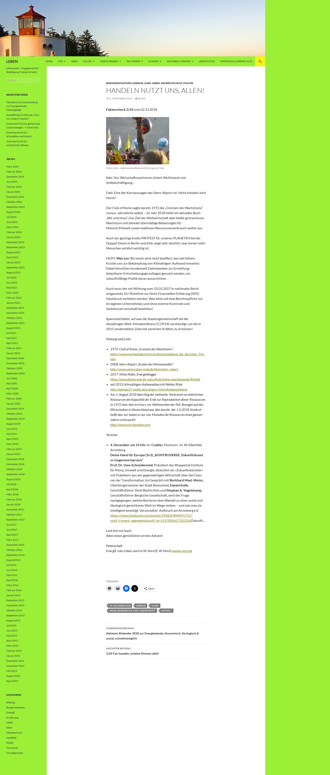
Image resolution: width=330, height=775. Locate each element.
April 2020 (12, 388)
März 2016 (12, 585)
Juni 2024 (11, 222)
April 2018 (12, 489)
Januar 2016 (13, 595)
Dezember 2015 (15, 600)
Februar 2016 (14, 590)
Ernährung (12, 717)
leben (156, 83)
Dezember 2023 (15, 242)
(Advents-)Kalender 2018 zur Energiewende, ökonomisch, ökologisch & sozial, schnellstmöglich (156, 633)
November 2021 (15, 312)
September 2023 (15, 247)
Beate (141, 98)
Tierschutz (12, 747)
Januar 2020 (13, 403)
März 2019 (12, 443)
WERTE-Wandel (109, 61)
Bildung (10, 702)
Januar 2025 (13, 191)
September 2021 (15, 322)
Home (49, 61)
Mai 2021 (11, 338)
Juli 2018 (11, 484)
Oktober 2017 (14, 514)
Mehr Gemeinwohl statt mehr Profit (133, 610)
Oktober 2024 (14, 201)
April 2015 (12, 640)
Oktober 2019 (14, 413)
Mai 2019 (11, 433)
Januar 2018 (13, 504)
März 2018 (12, 494)
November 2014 (15, 665)
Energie (141, 605)
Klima (155, 605)
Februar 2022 (14, 297)
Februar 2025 (14, 186)
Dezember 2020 (15, 358)
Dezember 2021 (15, 307)
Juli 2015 (11, 625)
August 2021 (13, 328)
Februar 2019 (14, 449)
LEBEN (12, 61)
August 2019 (13, 423)
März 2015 (12, 645)
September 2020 (15, 373)
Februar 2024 (14, 232)
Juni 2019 (11, 428)
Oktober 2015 (14, 610)
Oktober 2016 (14, 549)
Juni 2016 (11, 570)
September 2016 (15, 554)
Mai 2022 (11, 287)
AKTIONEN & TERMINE (178, 61)
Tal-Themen (133, 61)
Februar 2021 (14, 348)
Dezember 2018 (15, 459)
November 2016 (15, 544)
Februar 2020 (14, 398)
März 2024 (12, 227)
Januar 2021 (13, 353)
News (74, 61)
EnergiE (138, 83)
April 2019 (12, 438)
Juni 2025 (11, 181)
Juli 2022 (11, 277)
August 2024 (13, 212)
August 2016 (13, 559)
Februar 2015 (14, 650)
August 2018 (13, 479)
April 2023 (12, 257)
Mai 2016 (11, 575)
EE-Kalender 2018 (120, 605)
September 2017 (15, 519)
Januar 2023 (13, 262)
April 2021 (12, 343)
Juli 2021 (11, 333)
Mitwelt (166, 610)
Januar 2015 (13, 655)
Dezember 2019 (15, 408)
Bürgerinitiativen (119, 83)
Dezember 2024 (15, 196)
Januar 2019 (13, 454)
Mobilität (11, 737)
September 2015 (15, 615)
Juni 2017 (11, 529)
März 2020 (12, 393)
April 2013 (12, 681)
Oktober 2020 (14, 368)
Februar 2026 (14, 171)
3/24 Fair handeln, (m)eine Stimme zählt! (156, 650)
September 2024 (15, 206)
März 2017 (12, 539)
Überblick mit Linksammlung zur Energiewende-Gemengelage (22, 106)
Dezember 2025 (15, 176)
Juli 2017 (11, 524)
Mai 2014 (11, 670)
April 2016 (12, 580)
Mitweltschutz (171, 83)
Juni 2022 (11, 282)
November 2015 (15, 605)
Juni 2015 (11, 630)
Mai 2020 (11, 383)
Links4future (207, 61)
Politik (87, 61)
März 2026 (12, 166)
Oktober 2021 (14, 317)
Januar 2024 (13, 237)
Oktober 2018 (14, 469)
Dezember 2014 (15, 660)
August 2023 (13, 252)
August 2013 (13, 675)
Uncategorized (14, 752)
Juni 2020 (11, 378)
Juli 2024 (11, 217)
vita (60, 61)
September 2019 (15, 418)
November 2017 (15, 509)
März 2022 (12, 292)
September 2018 (15, 474)
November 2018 (15, 464)
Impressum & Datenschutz (236, 61)
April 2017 (12, 534)
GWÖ (147, 83)
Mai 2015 (11, 635)
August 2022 (13, 272)
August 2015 (13, 620)
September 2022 (15, 267)
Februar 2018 (14, 499)
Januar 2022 (13, 302)
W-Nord (153, 61)
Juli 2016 (11, 565)
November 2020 (15, 363)
